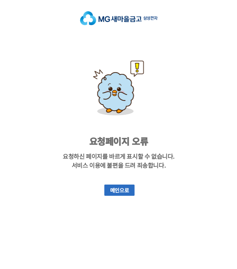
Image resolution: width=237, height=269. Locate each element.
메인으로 (119, 190)
